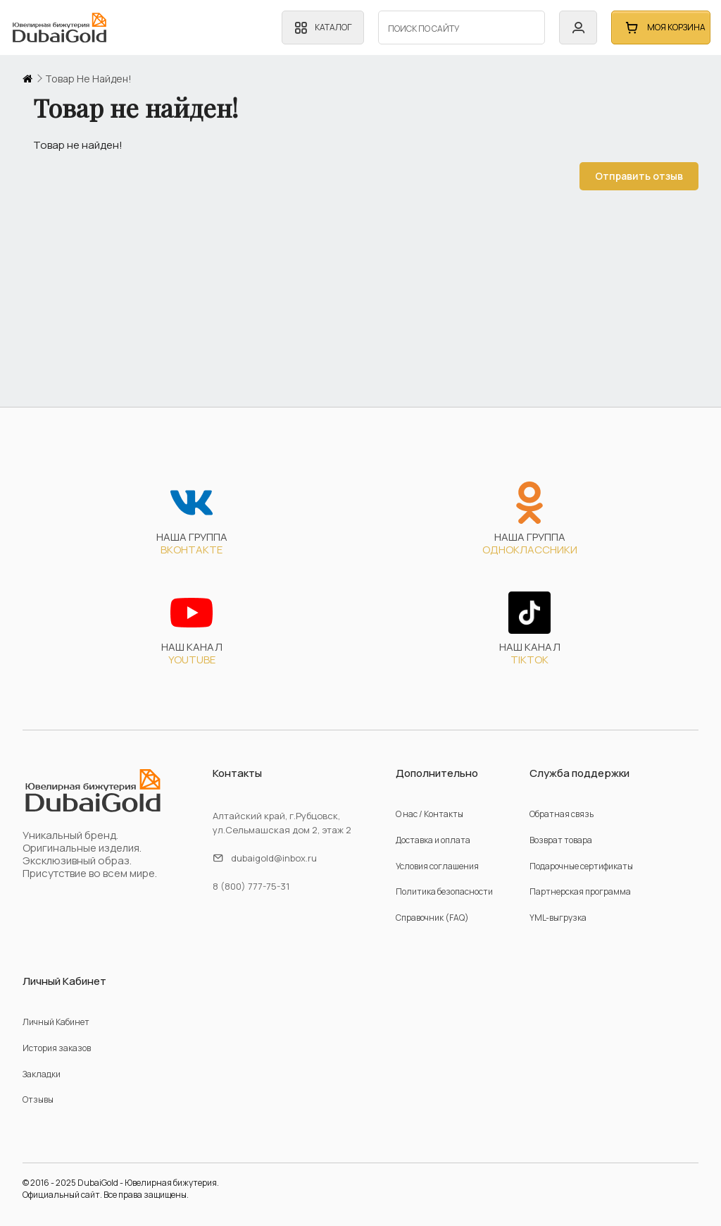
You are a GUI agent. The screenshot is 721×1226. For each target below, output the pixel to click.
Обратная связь (561, 814)
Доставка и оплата (433, 840)
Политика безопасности (444, 891)
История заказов (57, 1048)
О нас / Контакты (429, 814)
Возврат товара (560, 840)
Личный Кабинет (56, 1022)
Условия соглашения (437, 866)
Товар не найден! (88, 79)
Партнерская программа (580, 891)
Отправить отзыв (626, 176)
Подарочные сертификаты (581, 866)
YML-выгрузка (558, 918)
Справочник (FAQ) (432, 918)
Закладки (42, 1074)
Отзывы (38, 1099)
